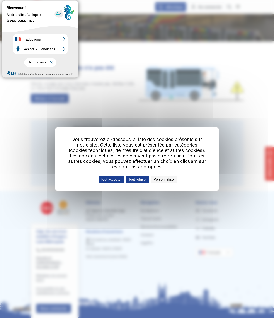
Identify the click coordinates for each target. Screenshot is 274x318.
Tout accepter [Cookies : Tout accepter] (111, 179)
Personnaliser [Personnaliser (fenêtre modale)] (164, 179)
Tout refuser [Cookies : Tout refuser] (137, 179)
